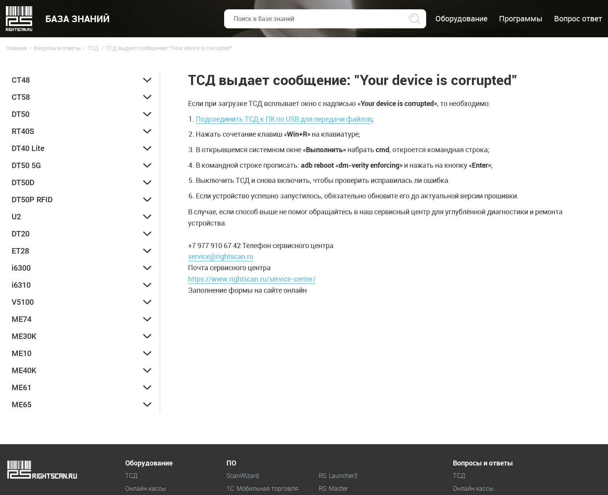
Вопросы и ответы (483, 463)
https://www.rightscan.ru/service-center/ (252, 278)
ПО (231, 463)
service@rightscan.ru (220, 256)
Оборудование (149, 463)
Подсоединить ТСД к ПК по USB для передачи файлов (284, 118)
